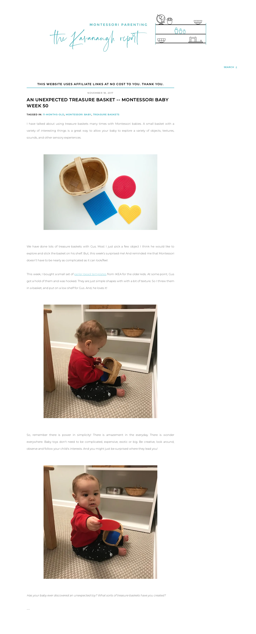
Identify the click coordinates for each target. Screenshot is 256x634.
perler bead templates (90, 274)
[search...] (230, 67)
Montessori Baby (78, 114)
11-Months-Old (53, 114)
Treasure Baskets (106, 114)
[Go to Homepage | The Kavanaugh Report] (128, 56)
